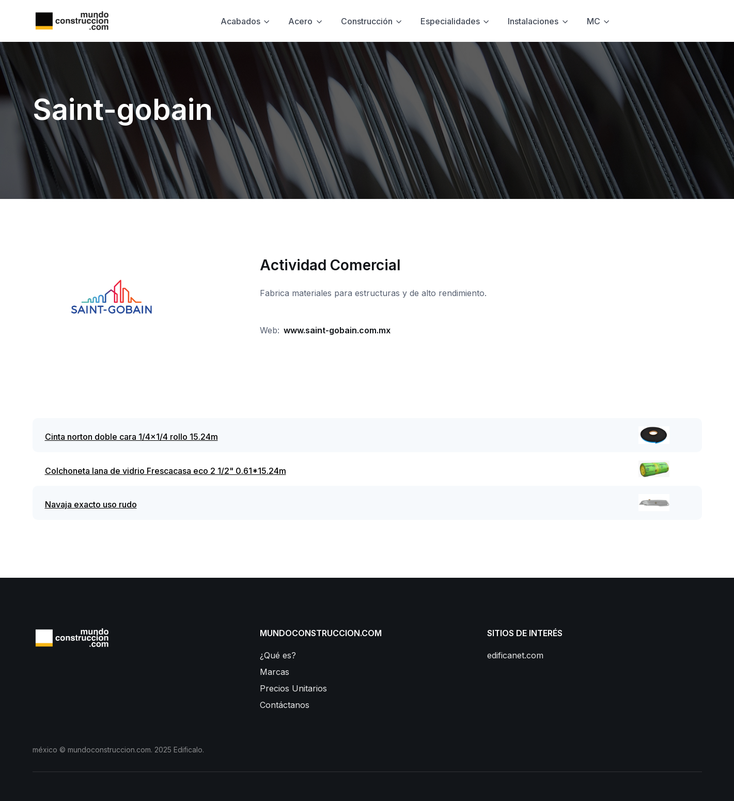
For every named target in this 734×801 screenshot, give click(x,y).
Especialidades (450, 21)
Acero (300, 21)
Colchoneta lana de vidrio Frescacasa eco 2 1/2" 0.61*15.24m (165, 471)
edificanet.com (515, 655)
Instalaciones (533, 21)
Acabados (240, 21)
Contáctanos (284, 705)
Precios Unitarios (293, 688)
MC (593, 21)
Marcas (274, 672)
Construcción (367, 21)
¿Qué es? (278, 655)
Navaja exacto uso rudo (91, 504)
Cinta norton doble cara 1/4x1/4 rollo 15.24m (131, 437)
